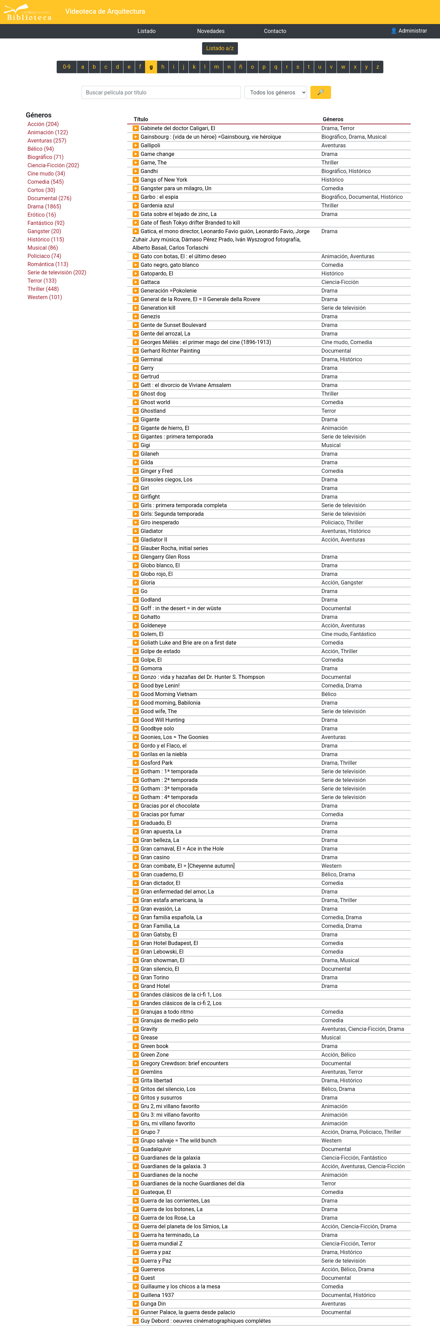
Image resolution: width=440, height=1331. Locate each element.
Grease (149, 1037)
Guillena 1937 (157, 1295)
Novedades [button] (210, 31)
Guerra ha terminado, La (170, 1235)
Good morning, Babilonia (170, 702)
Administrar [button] (408, 30)
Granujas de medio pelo (169, 1020)
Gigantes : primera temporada (177, 436)
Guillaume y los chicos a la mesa (180, 1286)
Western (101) (45, 297)
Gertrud (150, 376)
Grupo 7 (150, 1132)
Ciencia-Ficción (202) (53, 165)
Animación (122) (48, 132)
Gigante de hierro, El (165, 428)
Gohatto (150, 617)
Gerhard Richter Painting (170, 351)
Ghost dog (153, 393)
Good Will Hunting (163, 720)
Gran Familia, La (160, 926)
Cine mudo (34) (46, 173)
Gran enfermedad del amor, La (177, 891)
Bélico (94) (41, 149)
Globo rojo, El (157, 574)
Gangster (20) (44, 231)
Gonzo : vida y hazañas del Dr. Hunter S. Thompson (203, 677)
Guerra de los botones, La (171, 1209)
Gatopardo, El (157, 273)
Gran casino (155, 857)
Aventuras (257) (47, 140)
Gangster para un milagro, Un (176, 188)
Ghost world (155, 402)
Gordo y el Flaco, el (164, 745)
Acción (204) (43, 124)
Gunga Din (153, 1303)
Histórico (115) (46, 239)
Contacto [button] (275, 31)
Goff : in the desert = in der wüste (181, 608)
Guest (148, 1278)
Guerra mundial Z (162, 1243)
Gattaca (150, 282)
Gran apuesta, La (161, 831)
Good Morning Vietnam (169, 694)
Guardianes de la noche (169, 1175)
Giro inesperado (160, 522)
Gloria (148, 582)
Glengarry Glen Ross (165, 557)
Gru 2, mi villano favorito (170, 1106)
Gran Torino (155, 977)
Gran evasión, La (161, 909)
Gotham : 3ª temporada (169, 788)
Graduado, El (156, 823)
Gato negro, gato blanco (170, 265)
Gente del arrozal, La (165, 333)
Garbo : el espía (159, 197)
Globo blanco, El (160, 565)
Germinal (152, 359)
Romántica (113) (48, 264)
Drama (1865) (44, 206)
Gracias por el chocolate (170, 806)
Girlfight (150, 496)
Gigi (145, 445)
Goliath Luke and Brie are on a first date (188, 642)
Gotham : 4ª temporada (169, 797)
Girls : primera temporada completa (184, 505)
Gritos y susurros (161, 1097)
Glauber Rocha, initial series (174, 548)
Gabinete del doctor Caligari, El (178, 128)
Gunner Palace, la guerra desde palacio (188, 1312)
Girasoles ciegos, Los (166, 479)
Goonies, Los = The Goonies (175, 737)
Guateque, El (156, 1192)
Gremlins (152, 1072)
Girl (145, 488)
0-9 (66, 67)
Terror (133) (42, 280)
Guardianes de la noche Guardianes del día (192, 1183)
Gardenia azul (157, 205)
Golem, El (152, 634)
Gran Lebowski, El (162, 951)
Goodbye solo (157, 728)
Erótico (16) (42, 215)
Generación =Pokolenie (169, 290)
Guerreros (153, 1269)
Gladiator (152, 531)
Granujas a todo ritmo (167, 1012)
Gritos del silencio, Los (168, 1089)
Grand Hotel (155, 986)
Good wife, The (159, 711)
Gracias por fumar (163, 814)
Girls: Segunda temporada (172, 514)
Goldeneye (153, 625)
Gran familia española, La (171, 917)
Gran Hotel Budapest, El (169, 943)
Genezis (150, 316)
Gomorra (151, 668)
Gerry (147, 368)
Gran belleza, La (160, 840)
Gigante (150, 419)
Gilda (147, 462)
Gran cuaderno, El (162, 874)
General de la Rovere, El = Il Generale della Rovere (200, 299)
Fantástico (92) (46, 223)
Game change (157, 154)
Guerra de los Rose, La (168, 1218)
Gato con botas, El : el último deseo (183, 256)
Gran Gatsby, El (159, 934)
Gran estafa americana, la (172, 900)
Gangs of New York (164, 180)
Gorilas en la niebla (164, 754)
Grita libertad (156, 1080)
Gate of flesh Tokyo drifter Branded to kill (190, 222)
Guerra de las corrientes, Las (175, 1200)
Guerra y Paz (156, 1261)
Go (144, 591)
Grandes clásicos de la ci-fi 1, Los (181, 994)
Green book (154, 1046)
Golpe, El (151, 660)
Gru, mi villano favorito (168, 1123)
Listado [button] (147, 31)
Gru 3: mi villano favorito (170, 1115)
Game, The (154, 162)
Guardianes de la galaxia (170, 1157)
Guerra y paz (156, 1252)
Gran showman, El (162, 960)
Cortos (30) (41, 190)
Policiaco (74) (44, 256)
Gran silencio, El (160, 969)
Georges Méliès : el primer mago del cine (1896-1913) (206, 342)
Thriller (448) (43, 289)
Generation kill (158, 308)
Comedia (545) (46, 182)
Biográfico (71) (46, 157)
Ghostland (153, 411)
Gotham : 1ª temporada (169, 771)
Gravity (149, 1029)
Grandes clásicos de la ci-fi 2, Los (181, 1003)
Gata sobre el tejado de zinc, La (179, 214)
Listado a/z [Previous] (220, 48)
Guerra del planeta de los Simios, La (184, 1226)
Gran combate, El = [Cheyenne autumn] (188, 866)
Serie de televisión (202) (57, 272)
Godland (151, 599)
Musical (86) (43, 247)
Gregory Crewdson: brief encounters (184, 1063)
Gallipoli (150, 145)
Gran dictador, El (160, 883)
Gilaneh (150, 454)
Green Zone (155, 1054)
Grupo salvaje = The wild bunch (179, 1140)
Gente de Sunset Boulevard (173, 325)
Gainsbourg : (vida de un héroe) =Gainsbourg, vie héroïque (211, 137)
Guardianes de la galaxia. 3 (173, 1166)
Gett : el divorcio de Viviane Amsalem (186, 385)
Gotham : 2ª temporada (169, 780)
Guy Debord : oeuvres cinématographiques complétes (206, 1321)
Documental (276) (50, 198)
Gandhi (149, 171)
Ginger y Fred (157, 471)
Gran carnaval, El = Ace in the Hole (182, 848)
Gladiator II (154, 539)
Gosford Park (157, 763)
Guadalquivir (156, 1149)
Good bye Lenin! (160, 685)
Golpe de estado (160, 651)
